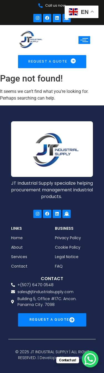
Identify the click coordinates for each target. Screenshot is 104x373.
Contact (19, 266)
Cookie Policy (67, 247)
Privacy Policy (68, 238)
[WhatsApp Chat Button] (90, 359)
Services (19, 257)
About (17, 247)
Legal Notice (66, 257)
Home (17, 238)
